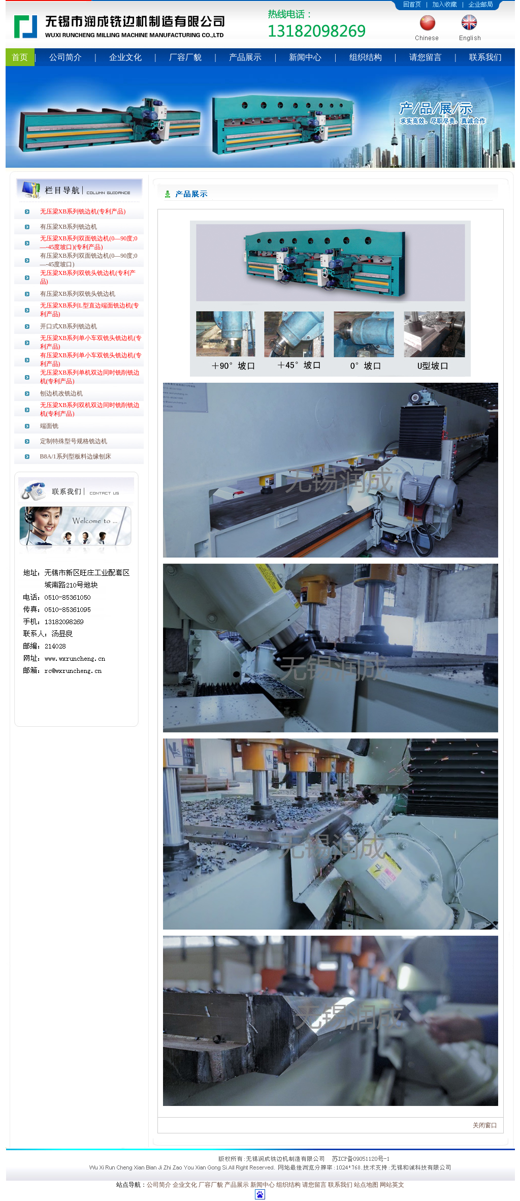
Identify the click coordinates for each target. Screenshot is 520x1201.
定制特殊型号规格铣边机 (73, 441)
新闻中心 (305, 57)
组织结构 (365, 57)
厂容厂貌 (185, 57)
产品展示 (245, 57)
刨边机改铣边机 (61, 393)
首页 (20, 57)
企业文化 (125, 57)
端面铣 (49, 425)
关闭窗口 (485, 1125)
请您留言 (425, 57)
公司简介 (65, 57)
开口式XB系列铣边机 (69, 326)
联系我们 (485, 57)
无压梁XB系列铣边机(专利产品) (83, 211)
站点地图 (366, 1184)
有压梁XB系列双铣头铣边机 (78, 293)
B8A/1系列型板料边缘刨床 (75, 456)
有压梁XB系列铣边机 (69, 226)
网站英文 (392, 1184)
